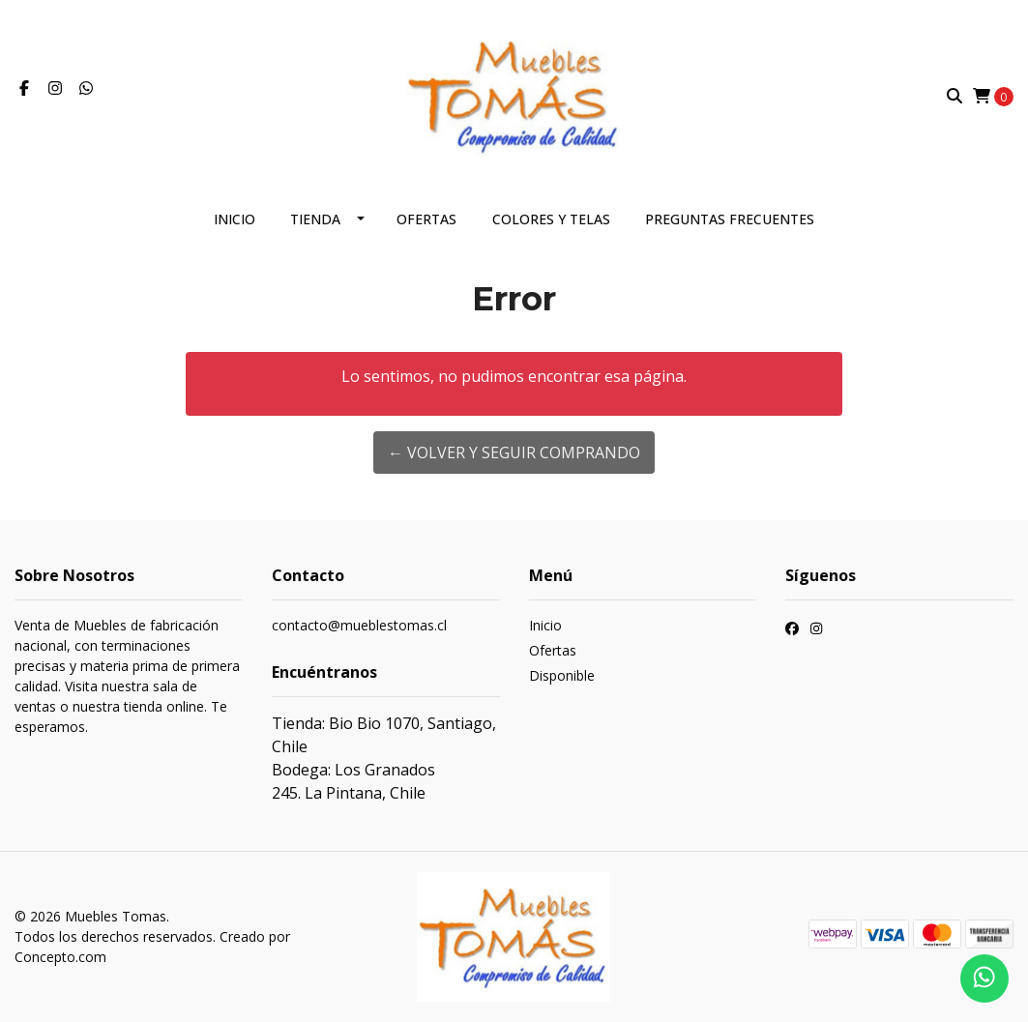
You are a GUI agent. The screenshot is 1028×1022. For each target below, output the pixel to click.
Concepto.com (60, 957)
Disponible (562, 675)
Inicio (234, 219)
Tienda (315, 219)
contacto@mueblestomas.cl (359, 625)
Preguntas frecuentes (729, 219)
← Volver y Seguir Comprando (514, 452)
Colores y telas (551, 219)
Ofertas (426, 219)
